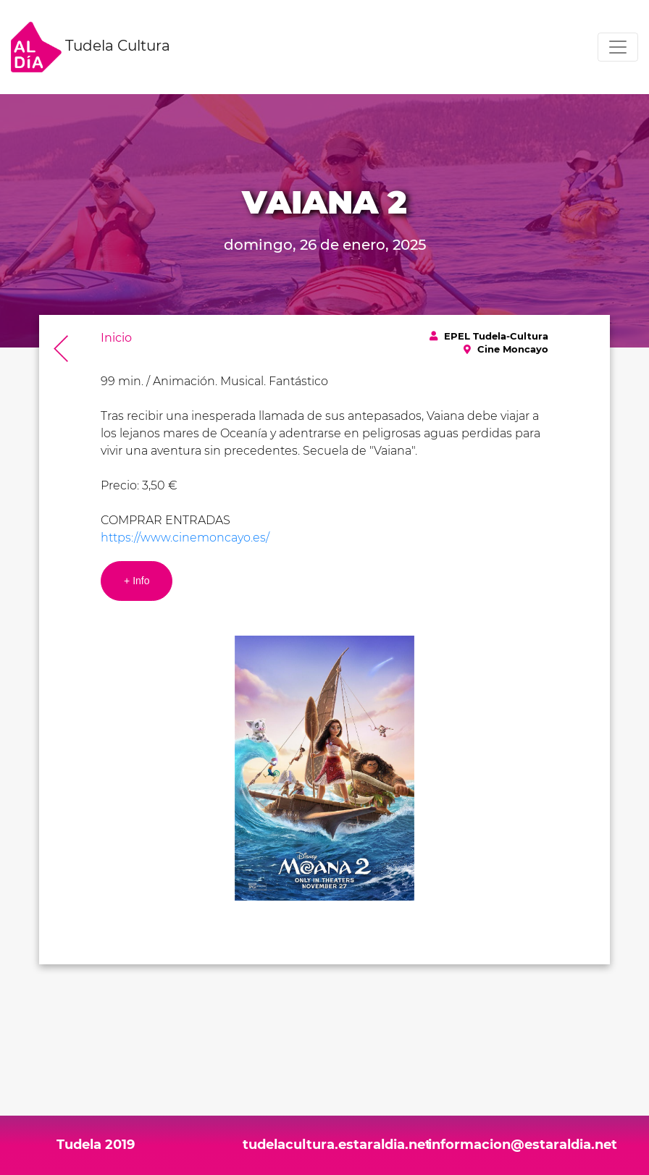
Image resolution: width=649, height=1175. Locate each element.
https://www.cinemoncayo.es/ (185, 537)
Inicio (116, 338)
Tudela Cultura (90, 47)
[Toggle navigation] (618, 47)
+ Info (136, 580)
